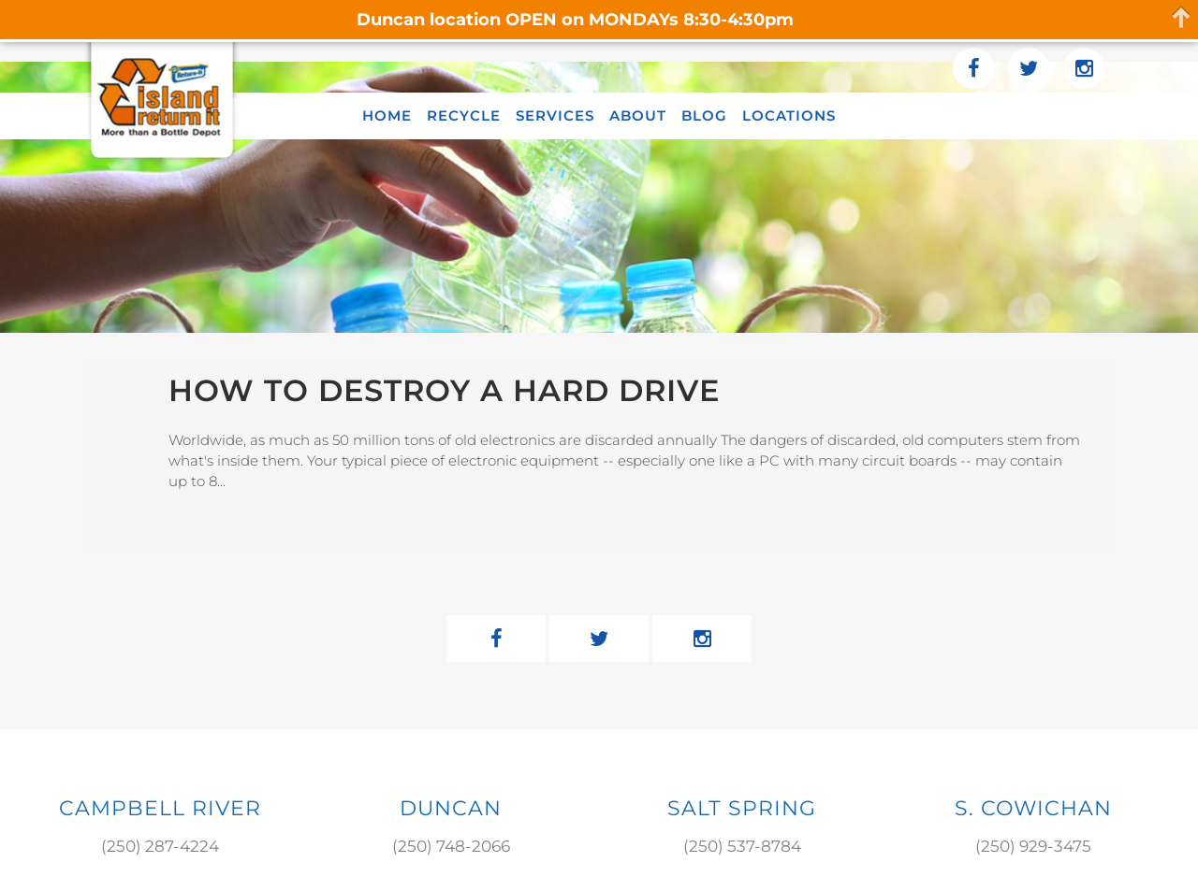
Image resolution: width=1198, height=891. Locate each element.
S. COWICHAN (1033, 808)
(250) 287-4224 (160, 846)
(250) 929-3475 (1033, 846)
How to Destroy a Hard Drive (444, 390)
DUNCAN (451, 808)
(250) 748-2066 (451, 846)
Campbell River (160, 808)
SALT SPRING (741, 808)
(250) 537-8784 (742, 846)
